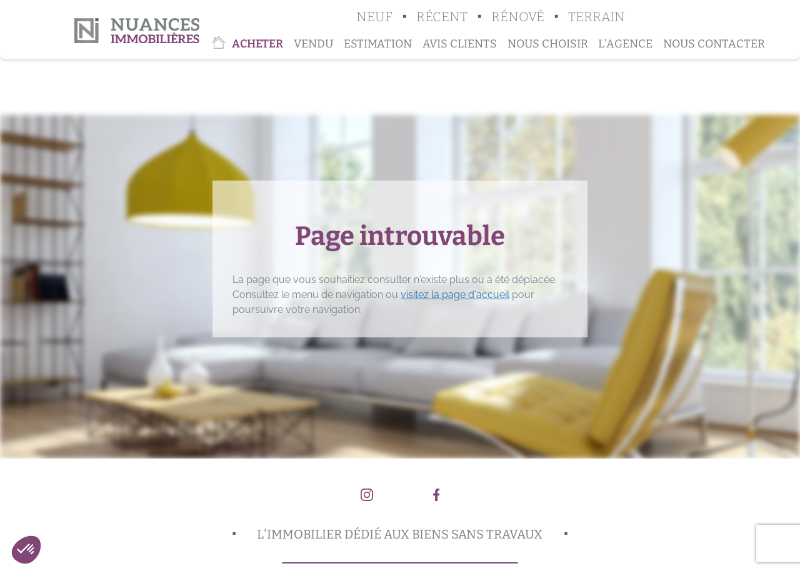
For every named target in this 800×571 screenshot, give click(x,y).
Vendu (313, 44)
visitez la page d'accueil (455, 294)
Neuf (374, 17)
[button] (26, 550)
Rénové (517, 17)
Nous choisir (548, 44)
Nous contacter (714, 44)
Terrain (596, 17)
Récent (442, 17)
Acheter (257, 44)
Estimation (378, 44)
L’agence (625, 44)
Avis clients (459, 44)
